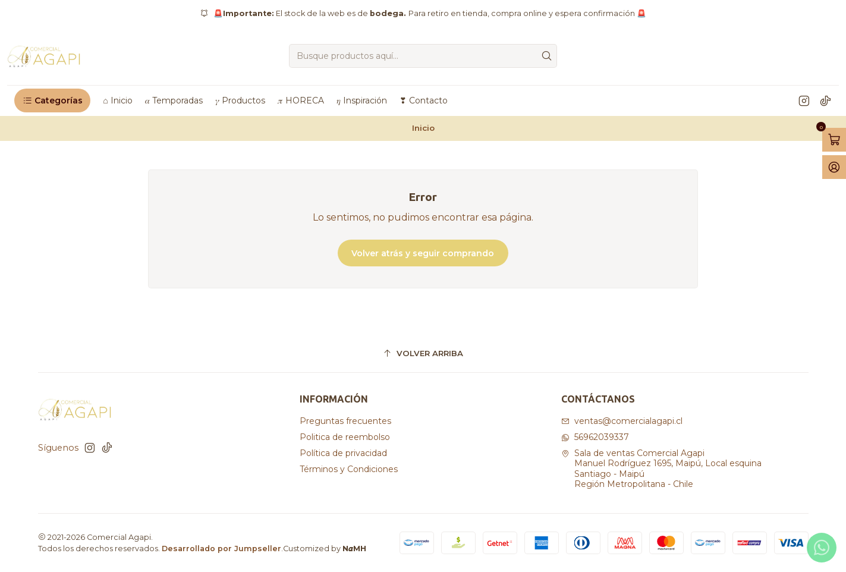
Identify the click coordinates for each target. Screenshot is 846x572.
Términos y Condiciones (349, 469)
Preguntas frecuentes (345, 421)
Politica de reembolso (345, 437)
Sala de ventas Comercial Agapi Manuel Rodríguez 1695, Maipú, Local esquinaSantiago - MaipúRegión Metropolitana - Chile (661, 469)
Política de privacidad (343, 453)
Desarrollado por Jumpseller (221, 548)
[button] (52, 100)
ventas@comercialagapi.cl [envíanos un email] (622, 421)
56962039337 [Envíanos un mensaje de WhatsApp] (595, 437)
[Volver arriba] (423, 353)
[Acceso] (834, 167)
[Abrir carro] (834, 140)
